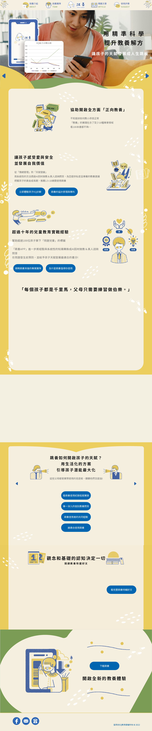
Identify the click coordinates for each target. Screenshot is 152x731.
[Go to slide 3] (80, 76)
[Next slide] (148, 76)
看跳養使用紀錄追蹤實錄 (76, 495)
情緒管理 (24, 172)
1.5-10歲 (49, 180)
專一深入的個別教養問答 (76, 506)
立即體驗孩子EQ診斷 (30, 191)
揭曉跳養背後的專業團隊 (28, 268)
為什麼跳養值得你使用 (61, 268)
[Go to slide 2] (76, 76)
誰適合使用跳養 (76, 527)
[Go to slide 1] (72, 76)
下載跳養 (104, 666)
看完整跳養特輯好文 (121, 589)
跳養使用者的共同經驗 (76, 517)
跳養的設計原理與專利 (63, 191)
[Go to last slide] (4, 76)
